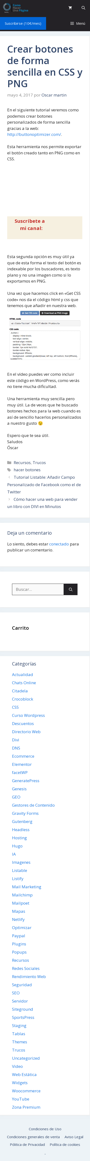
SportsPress (23, 1017)
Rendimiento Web (29, 976)
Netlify (18, 919)
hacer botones (27, 469)
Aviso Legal (74, 1136)
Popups (19, 952)
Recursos (22, 462)
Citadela (20, 691)
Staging (19, 1025)
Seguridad (22, 984)
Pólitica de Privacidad (27, 1144)
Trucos (39, 462)
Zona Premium (26, 1107)
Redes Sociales (26, 968)
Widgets (20, 1082)
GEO (16, 797)
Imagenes (21, 862)
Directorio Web (26, 731)
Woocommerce (26, 1091)
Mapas (18, 911)
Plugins (19, 944)
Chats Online (24, 682)
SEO (16, 993)
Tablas (18, 1033)
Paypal (18, 935)
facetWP (20, 772)
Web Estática (24, 1074)
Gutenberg (22, 821)
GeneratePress (25, 780)
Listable (19, 870)
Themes (19, 1042)
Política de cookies (65, 1144)
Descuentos (23, 723)
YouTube (20, 1099)
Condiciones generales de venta (33, 1136)
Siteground (22, 1009)
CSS (15, 707)
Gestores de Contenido (33, 805)
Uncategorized (26, 1058)
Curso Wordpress (28, 715)
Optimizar (21, 927)
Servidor (20, 1001)
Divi (15, 740)
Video (17, 1066)
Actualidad (22, 674)
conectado (59, 544)
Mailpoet (20, 903)
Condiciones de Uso (45, 1128)
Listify (18, 878)
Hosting (19, 838)
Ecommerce (23, 756)
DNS (16, 748)
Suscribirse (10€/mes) (23, 23)
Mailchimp (22, 895)
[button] (83, 8)
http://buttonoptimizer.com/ (34, 134)
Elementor (22, 764)
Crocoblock (22, 699)
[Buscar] (71, 589)
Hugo (17, 846)
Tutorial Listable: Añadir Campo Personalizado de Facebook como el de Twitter (44, 484)
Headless (21, 829)
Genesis (19, 789)
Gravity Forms (25, 813)
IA (14, 854)
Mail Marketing (26, 886)
